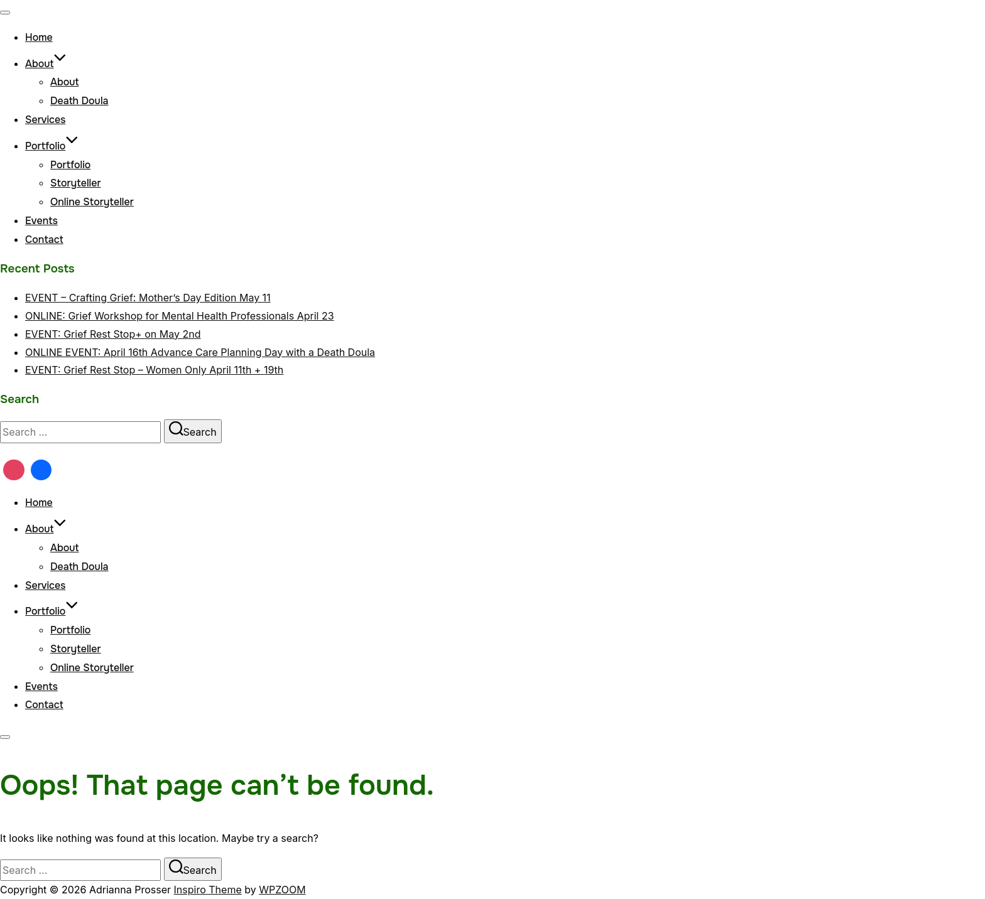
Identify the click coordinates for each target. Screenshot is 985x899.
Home (39, 37)
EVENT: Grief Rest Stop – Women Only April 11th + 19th (154, 369)
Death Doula (79, 100)
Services (45, 119)
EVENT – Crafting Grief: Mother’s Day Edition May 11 (148, 297)
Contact (44, 239)
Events (41, 220)
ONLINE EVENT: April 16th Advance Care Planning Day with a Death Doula (200, 352)
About (46, 63)
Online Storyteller (92, 201)
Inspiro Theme (208, 889)
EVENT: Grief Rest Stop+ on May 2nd (113, 334)
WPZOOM (282, 889)
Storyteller (75, 183)
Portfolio (52, 146)
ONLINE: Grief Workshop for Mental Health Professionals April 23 (179, 316)
